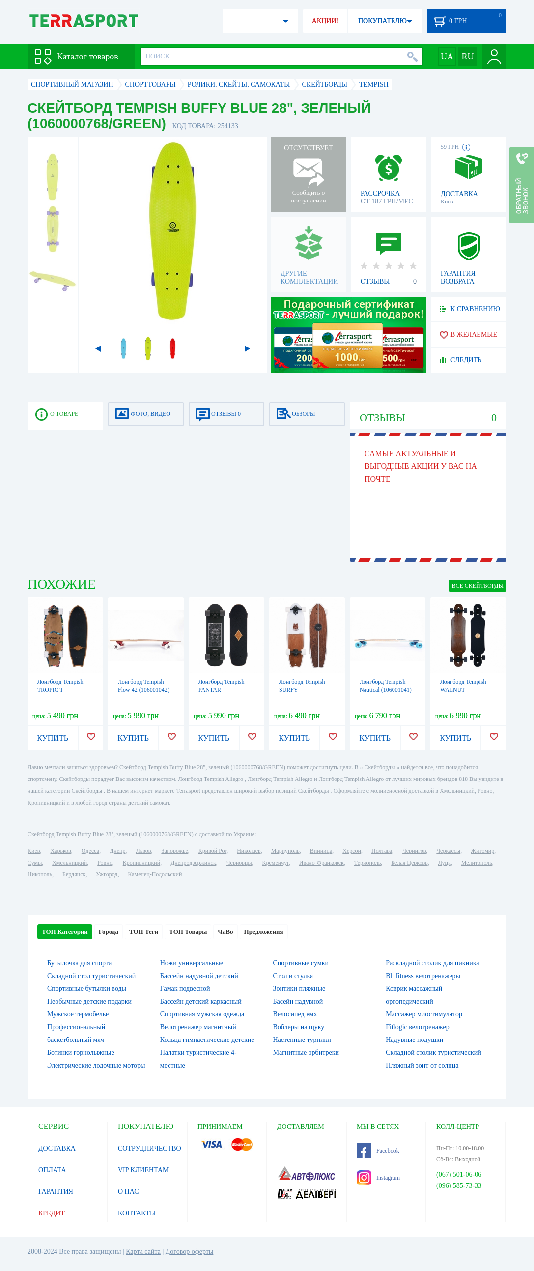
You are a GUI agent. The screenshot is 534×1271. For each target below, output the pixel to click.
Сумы (35, 862)
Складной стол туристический (91, 976)
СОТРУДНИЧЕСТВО (149, 1148)
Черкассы (448, 850)
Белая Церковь (409, 862)
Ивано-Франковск (321, 862)
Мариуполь (285, 850)
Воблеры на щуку (299, 1027)
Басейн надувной (298, 1001)
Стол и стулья (293, 976)
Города (108, 931)
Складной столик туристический (433, 1052)
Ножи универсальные (191, 963)
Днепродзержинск (193, 862)
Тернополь (367, 862)
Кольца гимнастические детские (207, 1039)
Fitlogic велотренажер (418, 1027)
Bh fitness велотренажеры (423, 976)
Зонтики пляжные (299, 988)
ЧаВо (225, 931)
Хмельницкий (69, 862)
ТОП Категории (65, 931)
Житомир (482, 850)
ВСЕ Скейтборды (477, 585)
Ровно (104, 862)
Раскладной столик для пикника (432, 963)
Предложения (263, 931)
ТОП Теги (143, 931)
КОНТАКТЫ (137, 1213)
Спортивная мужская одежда (202, 1014)
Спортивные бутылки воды (86, 988)
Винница (321, 850)
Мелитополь (476, 862)
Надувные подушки (414, 1039)
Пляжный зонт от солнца (422, 1065)
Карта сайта (143, 1251)
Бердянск (73, 874)
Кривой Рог (212, 850)
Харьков (60, 850)
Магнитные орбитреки (306, 1052)
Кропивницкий (141, 862)
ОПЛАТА (52, 1170)
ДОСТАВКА (57, 1148)
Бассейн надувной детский (199, 976)
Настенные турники (302, 1039)
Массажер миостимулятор (424, 1014)
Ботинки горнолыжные (80, 1052)
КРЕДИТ (51, 1213)
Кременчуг (275, 862)
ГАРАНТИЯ (55, 1191)
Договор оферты (190, 1251)
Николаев (248, 850)
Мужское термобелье (78, 1014)
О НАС (128, 1191)
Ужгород (106, 874)
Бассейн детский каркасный (201, 1001)
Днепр (117, 850)
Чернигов (414, 850)
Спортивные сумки (301, 963)
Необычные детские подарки (89, 1001)
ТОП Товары (188, 931)
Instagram (378, 1177)
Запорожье (174, 850)
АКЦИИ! (325, 21)
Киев (34, 850)
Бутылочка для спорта (79, 963)
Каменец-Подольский (155, 874)
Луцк (444, 862)
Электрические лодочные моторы (96, 1065)
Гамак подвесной (185, 988)
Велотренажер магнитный (198, 1027)
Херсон (351, 850)
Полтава (381, 850)
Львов (143, 850)
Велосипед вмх (295, 1014)
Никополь (40, 874)
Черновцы (239, 862)
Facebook (378, 1150)
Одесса (90, 850)
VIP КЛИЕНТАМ (143, 1170)
